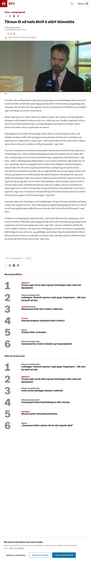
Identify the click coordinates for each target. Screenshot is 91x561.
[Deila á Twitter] (14, 16)
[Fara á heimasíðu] (9, 3)
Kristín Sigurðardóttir (13, 28)
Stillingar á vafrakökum (16, 555)
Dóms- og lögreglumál (15, 12)
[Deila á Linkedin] (18, 16)
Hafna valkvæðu (40, 555)
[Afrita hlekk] (6, 16)
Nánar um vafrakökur (16, 548)
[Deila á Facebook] (10, 16)
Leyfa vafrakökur (64, 555)
